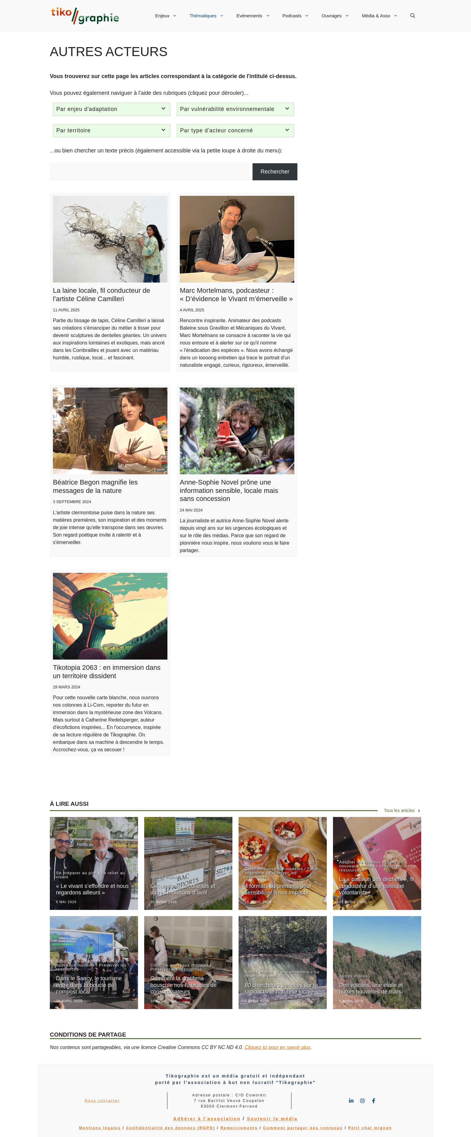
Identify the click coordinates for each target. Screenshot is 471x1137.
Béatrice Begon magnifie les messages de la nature (95, 486)
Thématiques (209, 16)
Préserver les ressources (271, 875)
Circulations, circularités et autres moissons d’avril (182, 889)
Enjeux (169, 16)
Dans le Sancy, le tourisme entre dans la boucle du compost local (89, 985)
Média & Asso (383, 16)
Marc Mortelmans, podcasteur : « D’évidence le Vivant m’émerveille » (236, 294)
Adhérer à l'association (207, 1118)
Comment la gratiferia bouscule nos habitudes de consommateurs (183, 985)
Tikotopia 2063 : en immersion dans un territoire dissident (107, 671)
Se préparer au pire (76, 873)
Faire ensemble (294, 972)
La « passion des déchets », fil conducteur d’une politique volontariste (376, 886)
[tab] (112, 109)
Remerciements (239, 1128)
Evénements (256, 16)
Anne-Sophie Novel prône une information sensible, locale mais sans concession (229, 490)
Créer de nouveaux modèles (274, 869)
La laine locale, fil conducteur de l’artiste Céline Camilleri (101, 294)
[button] (412, 16)
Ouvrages (339, 16)
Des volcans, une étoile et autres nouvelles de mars (371, 988)
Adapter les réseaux (360, 862)
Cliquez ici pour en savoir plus (277, 1047)
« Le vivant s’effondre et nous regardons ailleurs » (92, 889)
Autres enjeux (164, 877)
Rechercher (275, 172)
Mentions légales (100, 1128)
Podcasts (299, 16)
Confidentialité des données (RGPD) (170, 1128)
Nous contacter (102, 1101)
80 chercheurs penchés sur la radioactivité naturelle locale (281, 988)
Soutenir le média (272, 1118)
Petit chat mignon (370, 1128)
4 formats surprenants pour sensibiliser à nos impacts (278, 889)
